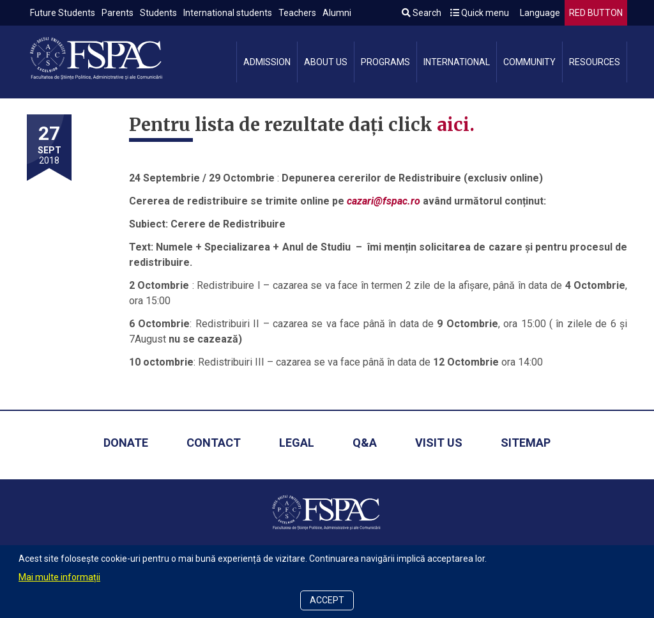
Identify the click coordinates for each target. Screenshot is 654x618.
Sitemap (526, 442)
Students (158, 13)
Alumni (337, 13)
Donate (125, 442)
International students (227, 13)
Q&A (365, 442)
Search (421, 13)
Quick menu (479, 13)
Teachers (297, 13)
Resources (594, 62)
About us (325, 62)
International (456, 62)
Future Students (62, 13)
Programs (385, 62)
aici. (456, 124)
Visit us (438, 442)
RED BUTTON (596, 13)
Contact (213, 442)
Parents (117, 13)
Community (529, 62)
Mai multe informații (59, 577)
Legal (296, 442)
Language (539, 13)
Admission (267, 62)
